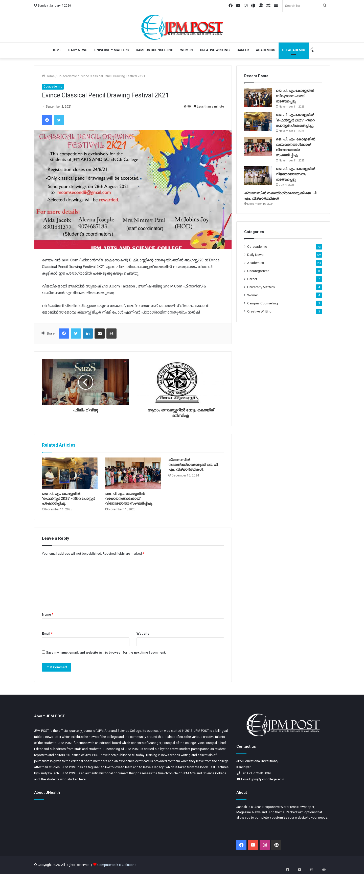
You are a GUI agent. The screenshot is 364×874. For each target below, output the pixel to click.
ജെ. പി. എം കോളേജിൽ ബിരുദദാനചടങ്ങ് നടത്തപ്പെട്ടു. (295, 96)
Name (47, 614)
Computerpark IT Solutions (116, 865)
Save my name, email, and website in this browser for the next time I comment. (106, 652)
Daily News (77, 50)
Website (142, 633)
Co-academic (293, 50)
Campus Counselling (154, 50)
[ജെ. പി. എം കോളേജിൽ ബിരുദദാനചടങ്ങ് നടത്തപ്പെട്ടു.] (258, 97)
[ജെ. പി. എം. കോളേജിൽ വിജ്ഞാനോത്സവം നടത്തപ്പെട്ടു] (258, 175)
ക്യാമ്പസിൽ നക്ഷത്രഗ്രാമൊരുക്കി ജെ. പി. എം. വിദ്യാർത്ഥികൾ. (193, 464)
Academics (265, 50)
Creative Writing (215, 50)
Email (47, 633)
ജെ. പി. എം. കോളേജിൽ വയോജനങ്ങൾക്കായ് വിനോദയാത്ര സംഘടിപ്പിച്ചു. (129, 498)
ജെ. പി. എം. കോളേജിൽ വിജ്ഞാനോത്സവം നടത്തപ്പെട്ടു (295, 174)
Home (56, 50)
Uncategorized (258, 271)
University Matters (111, 50)
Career (243, 50)
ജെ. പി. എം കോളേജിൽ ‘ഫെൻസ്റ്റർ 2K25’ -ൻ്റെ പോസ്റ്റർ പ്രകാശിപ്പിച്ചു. (68, 498)
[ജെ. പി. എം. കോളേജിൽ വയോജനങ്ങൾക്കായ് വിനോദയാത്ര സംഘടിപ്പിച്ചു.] (133, 473)
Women (186, 50)
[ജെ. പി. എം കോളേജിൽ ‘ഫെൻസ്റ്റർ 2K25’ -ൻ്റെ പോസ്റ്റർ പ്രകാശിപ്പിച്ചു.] (70, 473)
